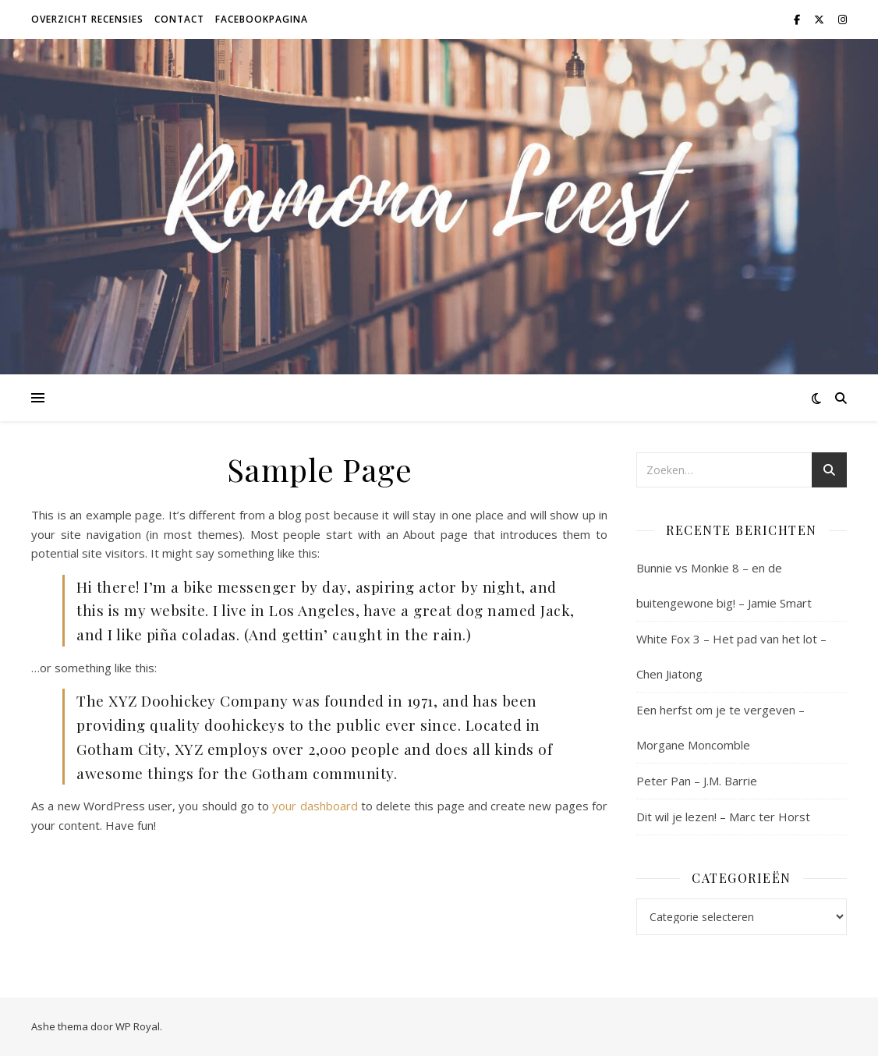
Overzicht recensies (87, 19)
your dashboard (314, 805)
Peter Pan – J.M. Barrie (696, 780)
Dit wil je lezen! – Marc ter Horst (723, 816)
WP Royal (137, 1026)
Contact (179, 19)
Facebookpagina (261, 19)
